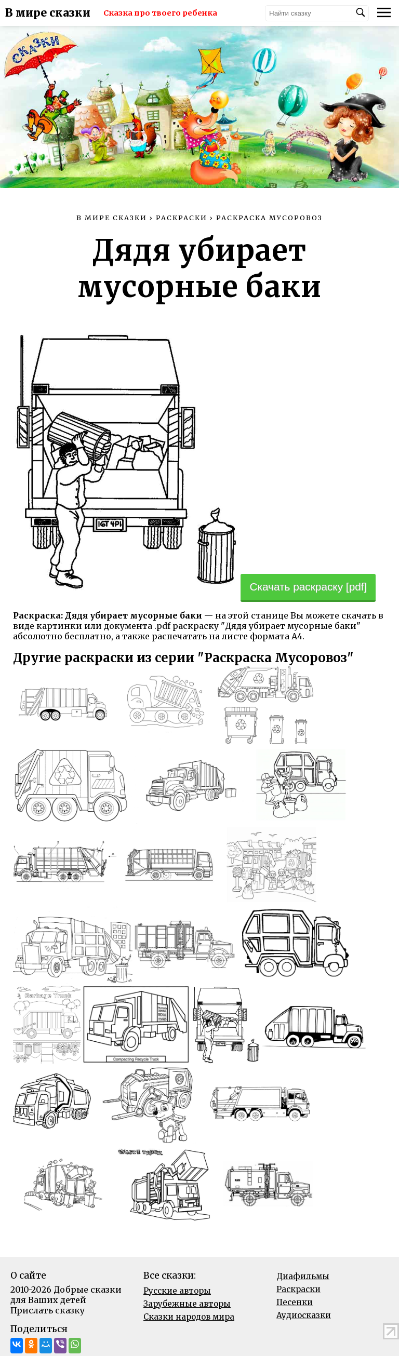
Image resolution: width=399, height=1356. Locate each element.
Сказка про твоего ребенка (160, 13)
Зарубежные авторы (187, 1293)
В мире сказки (47, 13)
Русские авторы (177, 1280)
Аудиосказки (303, 1305)
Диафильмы (302, 1266)
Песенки (294, 1292)
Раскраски (298, 1279)
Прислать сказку (47, 1300)
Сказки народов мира (188, 1306)
